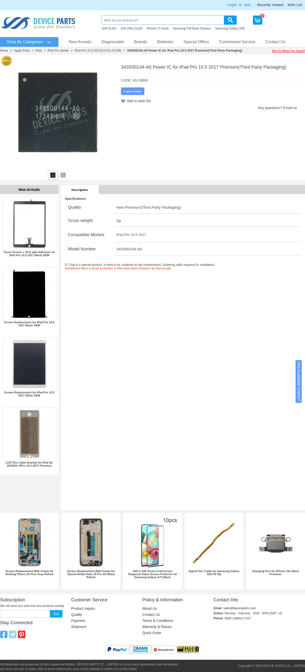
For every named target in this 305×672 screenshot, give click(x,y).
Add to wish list (138, 101)
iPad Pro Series (58, 50)
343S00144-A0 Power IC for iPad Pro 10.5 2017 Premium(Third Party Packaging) (184, 50)
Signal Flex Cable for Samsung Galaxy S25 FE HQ (214, 573)
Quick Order (151, 633)
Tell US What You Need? (288, 51)
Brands (140, 42)
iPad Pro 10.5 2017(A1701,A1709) (98, 50)
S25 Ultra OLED (131, 28)
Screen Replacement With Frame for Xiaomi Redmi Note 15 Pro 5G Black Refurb (91, 574)
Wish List (294, 5)
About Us (149, 608)
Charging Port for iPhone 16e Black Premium (275, 573)
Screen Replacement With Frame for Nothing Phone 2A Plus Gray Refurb (30, 573)
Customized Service (237, 42)
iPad (39, 50)
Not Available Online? (299, 381)
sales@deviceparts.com (239, 608)
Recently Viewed (270, 5)
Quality (76, 615)
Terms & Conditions (157, 621)
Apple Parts (22, 50)
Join (247, 5)
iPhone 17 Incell (157, 28)
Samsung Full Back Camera (192, 28)
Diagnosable (112, 42)
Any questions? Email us (277, 108)
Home (4, 50)
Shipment (78, 627)
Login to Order (133, 91)
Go (56, 614)
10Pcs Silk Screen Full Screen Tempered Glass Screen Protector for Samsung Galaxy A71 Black (152, 574)
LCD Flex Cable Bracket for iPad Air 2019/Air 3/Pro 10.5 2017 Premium (29, 464)
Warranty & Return (157, 627)
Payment (78, 621)
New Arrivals (80, 42)
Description (79, 190)
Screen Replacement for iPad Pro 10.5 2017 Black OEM (29, 324)
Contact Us (275, 42)
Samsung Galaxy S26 (230, 28)
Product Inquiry (83, 608)
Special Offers (196, 42)
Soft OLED (109, 28)
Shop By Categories (25, 42)
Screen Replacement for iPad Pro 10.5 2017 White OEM (29, 394)
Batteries (165, 42)
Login (232, 5)
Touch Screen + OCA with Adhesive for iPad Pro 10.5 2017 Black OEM (29, 254)
